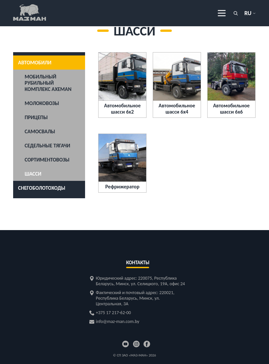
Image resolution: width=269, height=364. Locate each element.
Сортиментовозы (47, 160)
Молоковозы (42, 103)
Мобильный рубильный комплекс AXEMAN (48, 83)
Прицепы (36, 117)
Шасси (33, 174)
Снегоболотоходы (41, 188)
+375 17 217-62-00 (113, 312)
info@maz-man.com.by (117, 321)
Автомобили (34, 62)
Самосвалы (40, 131)
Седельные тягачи (47, 145)
